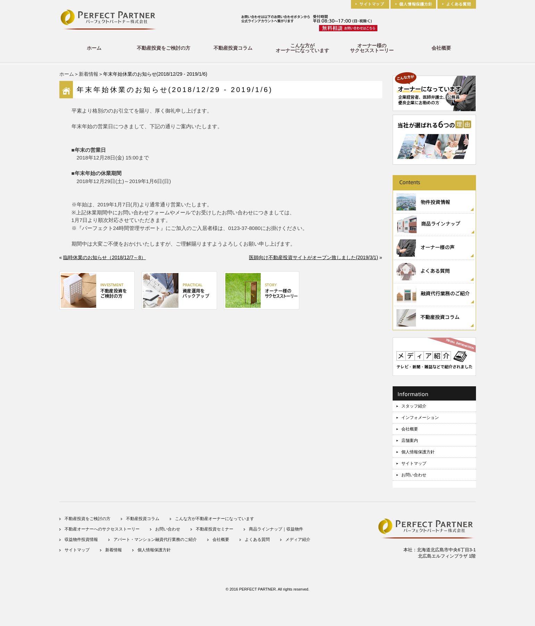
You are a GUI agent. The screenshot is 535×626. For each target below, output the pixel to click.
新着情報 (88, 74)
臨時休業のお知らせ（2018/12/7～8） (104, 257)
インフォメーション (420, 417)
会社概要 (441, 48)
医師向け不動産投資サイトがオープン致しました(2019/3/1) (313, 257)
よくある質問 (257, 539)
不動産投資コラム (233, 48)
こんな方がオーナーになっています (302, 48)
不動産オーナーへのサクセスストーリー (102, 529)
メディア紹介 (297, 539)
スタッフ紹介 (413, 406)
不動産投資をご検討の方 (163, 48)
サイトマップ (413, 463)
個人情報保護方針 (418, 452)
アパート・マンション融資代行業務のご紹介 (155, 539)
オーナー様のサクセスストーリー (372, 48)
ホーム (94, 48)
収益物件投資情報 (81, 539)
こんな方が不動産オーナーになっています (214, 518)
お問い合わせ (413, 474)
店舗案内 (409, 440)
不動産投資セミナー (214, 529)
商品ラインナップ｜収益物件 (276, 529)
